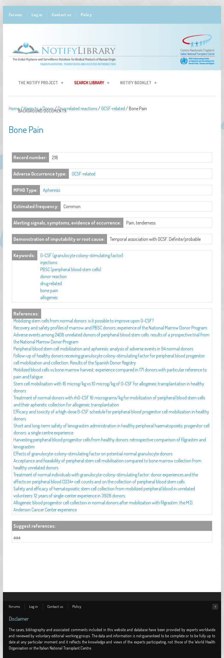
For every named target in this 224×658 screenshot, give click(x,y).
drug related (51, 283)
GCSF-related (113, 108)
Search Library (90, 83)
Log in (37, 14)
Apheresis (51, 190)
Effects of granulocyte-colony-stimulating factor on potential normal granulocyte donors (92, 454)
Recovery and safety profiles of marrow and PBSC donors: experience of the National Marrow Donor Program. (110, 328)
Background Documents (42, 110)
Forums (15, 14)
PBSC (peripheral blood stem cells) (70, 269)
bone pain (49, 290)
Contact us (61, 14)
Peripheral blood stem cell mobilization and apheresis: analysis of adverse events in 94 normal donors (103, 349)
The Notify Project (39, 83)
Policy (86, 14)
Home (14, 108)
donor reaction (53, 276)
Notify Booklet (137, 83)
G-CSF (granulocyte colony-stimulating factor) (81, 255)
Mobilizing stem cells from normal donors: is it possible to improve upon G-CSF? (83, 321)
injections (48, 262)
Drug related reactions (77, 108)
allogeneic (49, 297)
